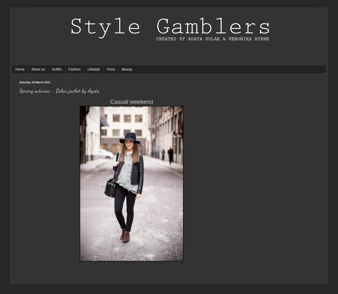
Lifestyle (94, 69)
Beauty (127, 69)
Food (111, 69)
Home (19, 69)
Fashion (75, 69)
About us (38, 69)
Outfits (57, 69)
